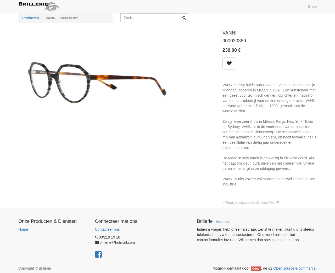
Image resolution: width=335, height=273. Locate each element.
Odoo (255, 268)
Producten (30, 18)
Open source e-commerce (294, 268)
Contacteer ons (107, 229)
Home (23, 229)
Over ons (223, 222)
